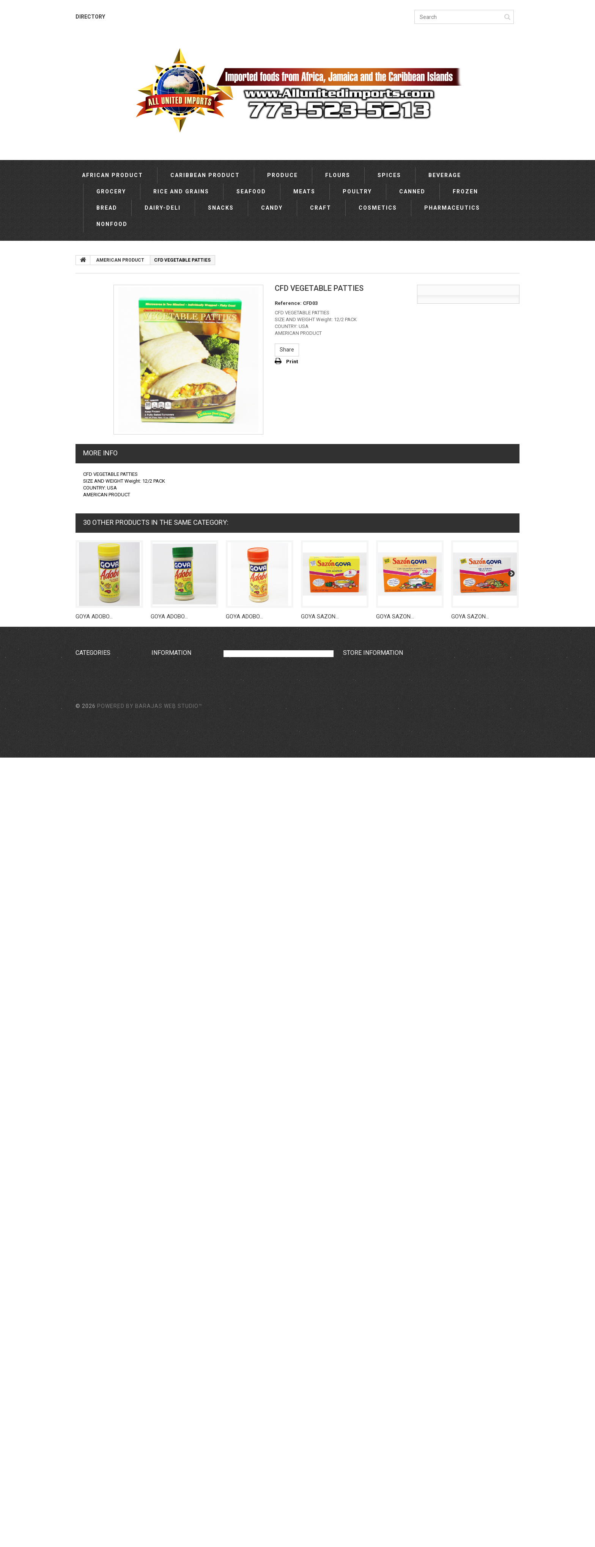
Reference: (288, 303)
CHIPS (83, 1123)
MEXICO (85, 1039)
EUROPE (86, 922)
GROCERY (111, 191)
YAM (81, 1442)
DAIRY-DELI (163, 208)
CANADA (86, 1007)
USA (81, 1028)
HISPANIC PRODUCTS (101, 1092)
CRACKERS (89, 1251)
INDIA (82, 975)
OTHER (84, 890)
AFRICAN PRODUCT (112, 175)
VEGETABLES (92, 1187)
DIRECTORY (90, 17)
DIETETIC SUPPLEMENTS (106, 1368)
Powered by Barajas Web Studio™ (149, 1495)
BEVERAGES (90, 1166)
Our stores (163, 678)
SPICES (389, 175)
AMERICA (87, 954)
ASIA (82, 911)
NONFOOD (112, 224)
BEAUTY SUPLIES (97, 1272)
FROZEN (465, 191)
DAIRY (83, 1219)
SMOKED (86, 1378)
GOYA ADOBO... (94, 616)
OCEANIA (87, 932)
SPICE (83, 1421)
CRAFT (320, 208)
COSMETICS (378, 208)
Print (292, 361)
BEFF (81, 1453)
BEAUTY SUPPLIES (98, 1283)
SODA (83, 1208)
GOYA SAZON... (320, 616)
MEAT (83, 1261)
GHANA (84, 985)
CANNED (412, 191)
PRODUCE (282, 175)
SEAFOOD (251, 191)
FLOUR (83, 1410)
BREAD (106, 208)
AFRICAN (86, 667)
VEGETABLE (90, 1389)
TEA (81, 1113)
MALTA (84, 1177)
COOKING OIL (91, 1102)
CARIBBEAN (90, 678)
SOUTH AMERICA (96, 943)
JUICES (84, 1240)
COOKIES (86, 1230)
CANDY (272, 208)
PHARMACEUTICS (452, 208)
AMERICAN (89, 900)
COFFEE (85, 1293)
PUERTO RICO (92, 1017)
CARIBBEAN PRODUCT (205, 175)
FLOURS (337, 175)
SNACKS (221, 208)
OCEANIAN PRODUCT (101, 1399)
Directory (162, 688)
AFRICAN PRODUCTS (101, 1431)
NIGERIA (85, 996)
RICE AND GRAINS (181, 191)
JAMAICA (87, 964)
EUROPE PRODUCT (98, 1070)
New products (167, 667)
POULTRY (357, 191)
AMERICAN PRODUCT (102, 1060)
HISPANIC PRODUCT (100, 1357)
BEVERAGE (444, 175)
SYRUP (84, 1155)
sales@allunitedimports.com (393, 689)
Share (287, 350)
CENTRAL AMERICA (99, 1198)
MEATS (304, 191)
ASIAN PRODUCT (96, 1304)
